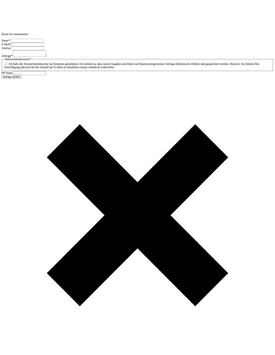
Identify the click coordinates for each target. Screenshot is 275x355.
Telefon (6, 48)
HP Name (7, 73)
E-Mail (6, 44)
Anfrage (7, 56)
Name (6, 40)
